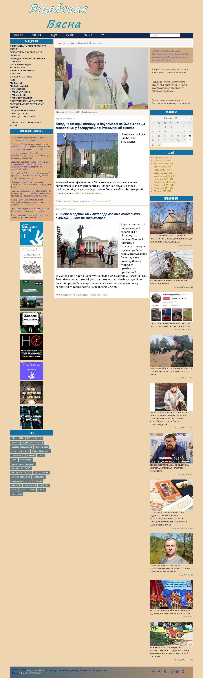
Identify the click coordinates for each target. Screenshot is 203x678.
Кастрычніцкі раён (20, 451)
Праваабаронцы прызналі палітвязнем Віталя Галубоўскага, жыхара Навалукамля (170, 568)
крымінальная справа (21, 481)
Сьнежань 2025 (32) (164, 176)
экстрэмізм (17, 494)
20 (183, 136)
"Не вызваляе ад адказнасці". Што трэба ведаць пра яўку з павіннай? (29, 139)
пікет (14, 490)
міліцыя (38, 481)
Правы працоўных (82, 201)
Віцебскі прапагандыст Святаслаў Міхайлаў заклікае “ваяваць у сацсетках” (170, 468)
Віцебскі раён (41, 447)
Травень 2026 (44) (163, 161)
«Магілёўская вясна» (87, 193)
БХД (29, 438)
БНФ (21, 438)
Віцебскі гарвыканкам (22, 447)
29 (153, 144)
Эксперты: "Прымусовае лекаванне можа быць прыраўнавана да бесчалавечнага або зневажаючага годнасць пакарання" (30, 146)
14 (190, 131)
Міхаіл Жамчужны (40, 451)
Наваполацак (18, 455)
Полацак (31, 455)
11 (171, 131)
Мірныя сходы (80, 295)
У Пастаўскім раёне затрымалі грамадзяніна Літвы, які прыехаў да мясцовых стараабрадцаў (171, 239)
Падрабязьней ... (104, 201)
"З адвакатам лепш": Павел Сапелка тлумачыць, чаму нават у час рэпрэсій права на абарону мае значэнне (31, 155)
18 (171, 136)
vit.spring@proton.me (30, 673)
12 (177, 131)
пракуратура (30, 485)
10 (165, 131)
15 (153, 136)
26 (177, 140)
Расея (41, 455)
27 (183, 140)
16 (159, 136)
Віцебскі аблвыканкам (33, 442)
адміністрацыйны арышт (23, 464)
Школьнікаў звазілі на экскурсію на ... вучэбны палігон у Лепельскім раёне (171, 371)
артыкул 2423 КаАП (21, 477)
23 (159, 140)
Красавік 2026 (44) (163, 164)
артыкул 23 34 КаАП (21, 472)
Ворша (38, 438)
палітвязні (16, 485)
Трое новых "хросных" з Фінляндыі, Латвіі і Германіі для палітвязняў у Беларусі (31, 210)
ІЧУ (13, 438)
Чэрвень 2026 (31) (163, 157)
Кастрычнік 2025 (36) (165, 182)
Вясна (63, 23)
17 (165, 136)
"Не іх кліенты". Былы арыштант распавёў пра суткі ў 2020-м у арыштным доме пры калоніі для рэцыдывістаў (30, 175)
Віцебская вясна (35, 670)
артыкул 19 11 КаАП (21, 468)
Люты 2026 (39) (162, 170)
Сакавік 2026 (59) (163, 167)
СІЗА (14, 460)
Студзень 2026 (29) (163, 173)
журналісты (39, 477)
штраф (41, 490)
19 (177, 136)
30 (159, 144)
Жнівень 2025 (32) (163, 188)
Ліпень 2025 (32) (162, 191)
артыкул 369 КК (41, 472)
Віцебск (15, 442)
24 (165, 140)
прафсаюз (43, 485)
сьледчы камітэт (27, 490)
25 (171, 140)
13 (183, 131)
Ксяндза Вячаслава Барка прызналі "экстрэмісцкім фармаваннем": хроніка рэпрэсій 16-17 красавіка (28, 202)
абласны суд (25, 460)
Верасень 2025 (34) (164, 185)
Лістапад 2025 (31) (163, 179)
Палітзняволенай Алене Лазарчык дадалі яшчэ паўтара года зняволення (29, 216)
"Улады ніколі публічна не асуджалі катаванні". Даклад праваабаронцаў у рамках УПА (31, 184)
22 (153, 140)
